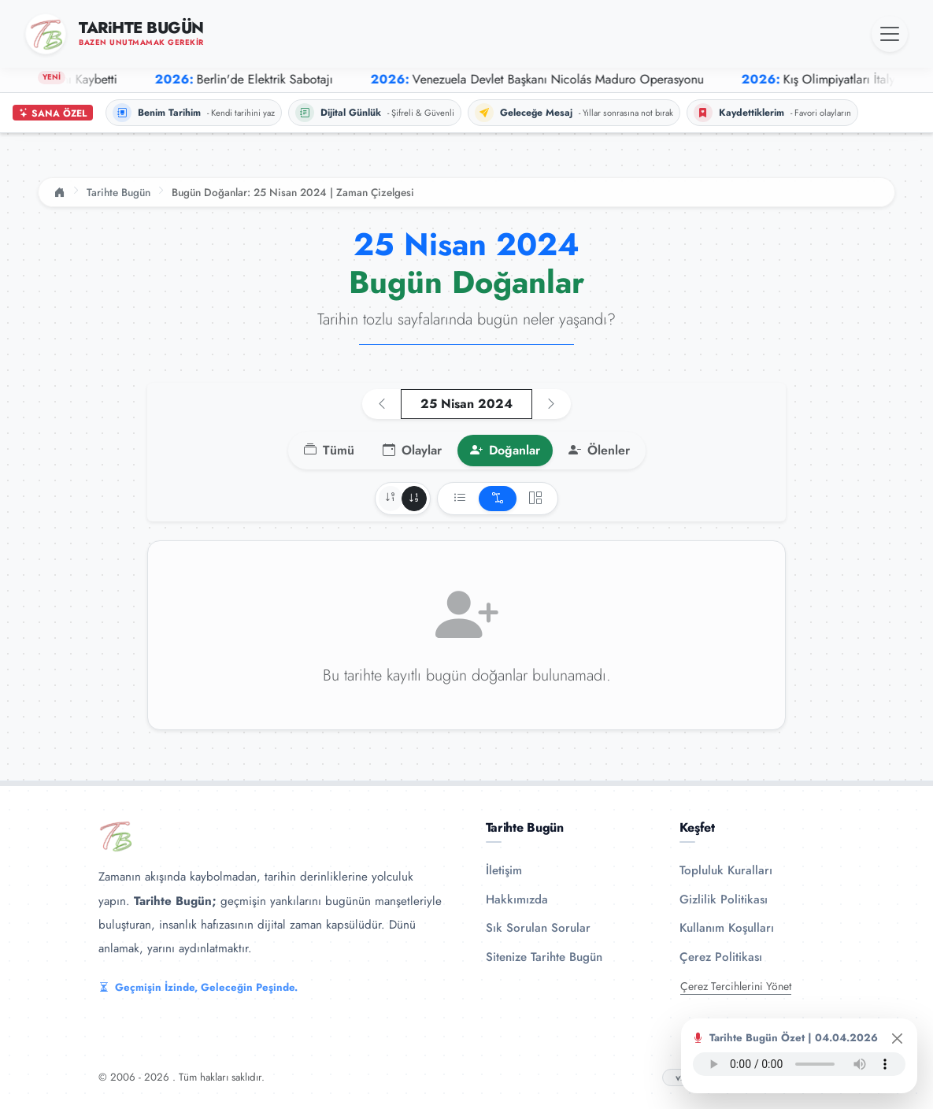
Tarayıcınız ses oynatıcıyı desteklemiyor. (799, 1064)
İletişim (504, 870)
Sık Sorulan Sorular (538, 928)
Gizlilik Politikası (723, 899)
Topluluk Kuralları (725, 870)
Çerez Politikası (720, 957)
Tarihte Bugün (118, 192)
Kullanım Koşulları (726, 928)
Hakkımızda (517, 899)
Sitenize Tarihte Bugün (544, 957)
